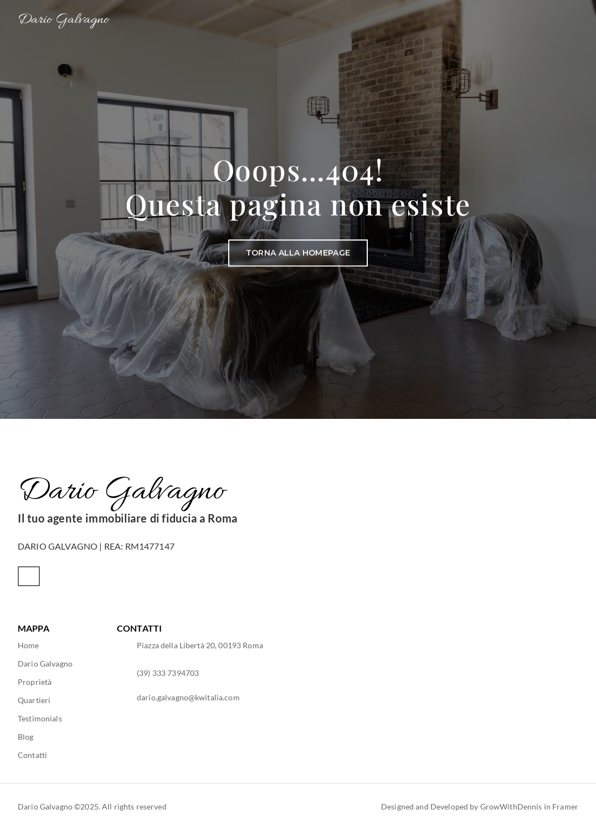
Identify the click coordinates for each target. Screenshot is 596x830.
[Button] (298, 253)
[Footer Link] (28, 645)
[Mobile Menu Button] (571, 20)
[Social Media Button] (29, 576)
